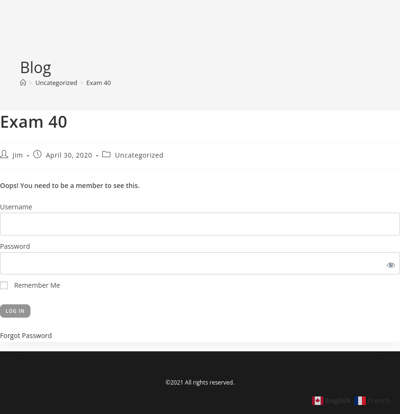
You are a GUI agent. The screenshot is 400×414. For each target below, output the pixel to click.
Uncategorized (139, 155)
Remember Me (30, 285)
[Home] (23, 82)
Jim (18, 155)
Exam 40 (99, 82)
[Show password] (389, 263)
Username (16, 206)
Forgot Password (26, 335)
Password (15, 246)
